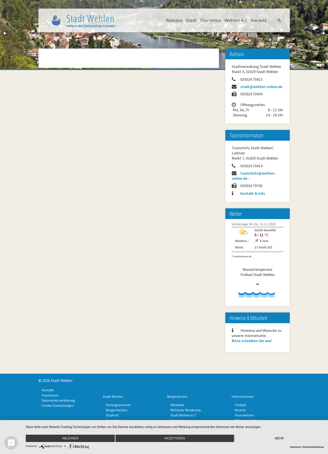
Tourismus (210, 20)
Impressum (50, 395)
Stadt (191, 20)
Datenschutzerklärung (58, 400)
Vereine (240, 410)
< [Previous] (5, 33)
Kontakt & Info (252, 193)
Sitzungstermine (118, 405)
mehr (279, 438)
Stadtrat (112, 415)
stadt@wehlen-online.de (261, 86)
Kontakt (259, 20)
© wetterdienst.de (242, 256)
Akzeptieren (174, 438)
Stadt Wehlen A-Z (183, 415)
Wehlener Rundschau (185, 410)
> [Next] (322, 33)
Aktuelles (177, 405)
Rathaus (174, 20)
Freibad (240, 405)
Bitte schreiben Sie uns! (252, 340)
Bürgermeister (117, 410)
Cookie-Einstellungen (58, 405)
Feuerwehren (244, 415)
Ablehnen (70, 438)
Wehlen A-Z (235, 20)
